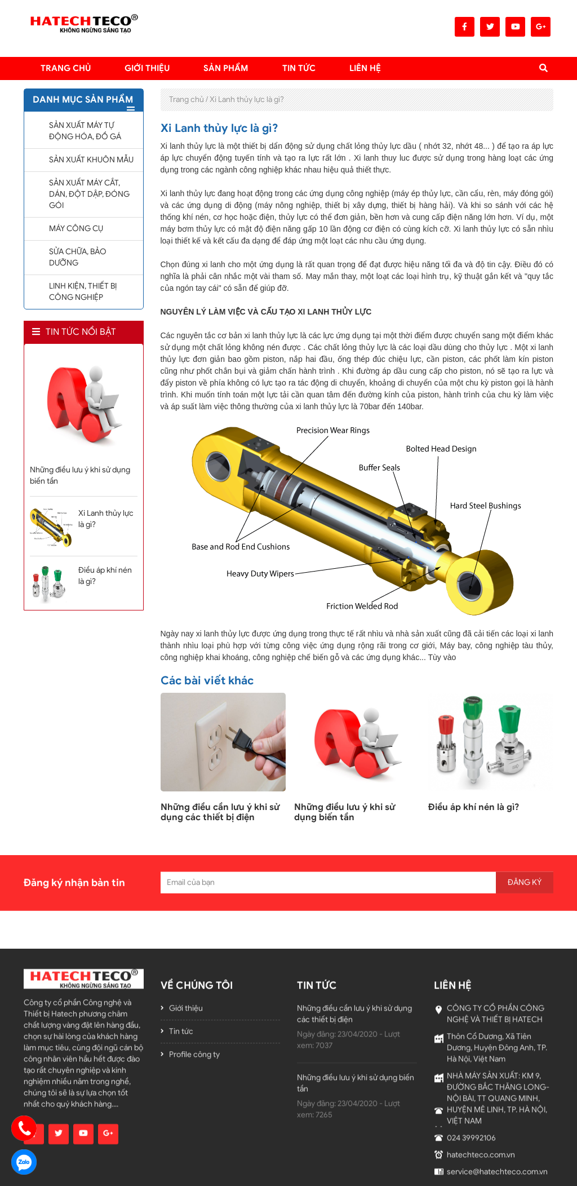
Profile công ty (194, 1155)
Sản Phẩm (225, 68)
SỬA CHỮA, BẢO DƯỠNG (77, 257)
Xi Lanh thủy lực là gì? (247, 99)
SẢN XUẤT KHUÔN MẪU (91, 160)
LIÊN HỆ (365, 68)
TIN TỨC (299, 68)
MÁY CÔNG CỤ (76, 228)
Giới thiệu (147, 68)
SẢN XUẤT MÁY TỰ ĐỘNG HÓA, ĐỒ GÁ (85, 131)
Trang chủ (66, 68)
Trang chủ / (188, 99)
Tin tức (181, 1132)
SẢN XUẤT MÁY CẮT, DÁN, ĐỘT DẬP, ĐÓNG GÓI (89, 194)
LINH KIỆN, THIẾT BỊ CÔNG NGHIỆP (83, 291)
